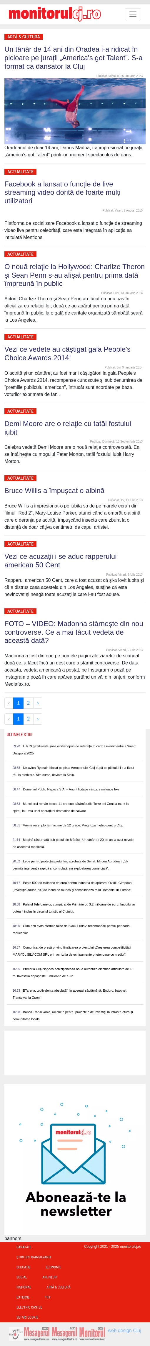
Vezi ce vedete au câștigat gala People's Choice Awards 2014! (67, 353)
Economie (53, 1267)
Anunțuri (49, 1277)
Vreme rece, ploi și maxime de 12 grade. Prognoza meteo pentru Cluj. (73, 825)
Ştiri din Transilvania (33, 1257)
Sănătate (23, 1247)
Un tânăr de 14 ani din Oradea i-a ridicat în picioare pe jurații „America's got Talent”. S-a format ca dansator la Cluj (73, 57)
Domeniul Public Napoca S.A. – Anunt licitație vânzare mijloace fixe (71, 789)
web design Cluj (124, 1330)
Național (23, 1287)
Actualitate (20, 171)
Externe (23, 1297)
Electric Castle (29, 1307)
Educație (23, 1267)
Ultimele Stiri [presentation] (19, 734)
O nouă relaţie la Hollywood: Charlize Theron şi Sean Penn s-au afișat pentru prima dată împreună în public (74, 275)
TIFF (48, 1297)
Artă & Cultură (23, 37)
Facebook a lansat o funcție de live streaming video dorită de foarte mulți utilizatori (62, 192)
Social (21, 1277)
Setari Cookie (27, 1317)
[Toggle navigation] (133, 14)
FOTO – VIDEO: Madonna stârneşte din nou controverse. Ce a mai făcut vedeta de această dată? (73, 632)
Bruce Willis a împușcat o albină (54, 490)
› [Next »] (38, 702)
